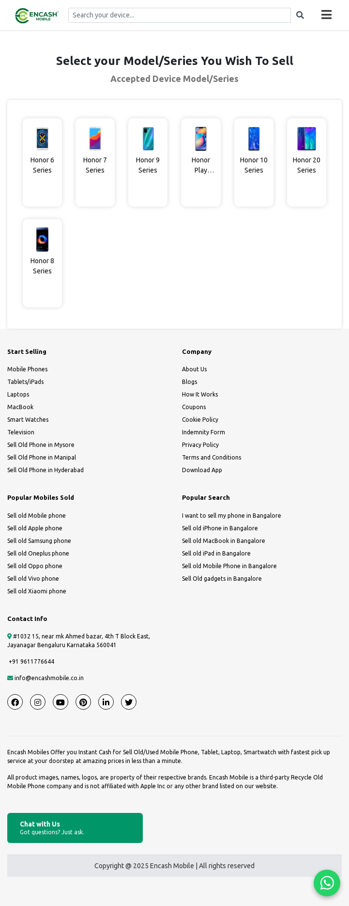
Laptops (18, 394)
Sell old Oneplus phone (38, 553)
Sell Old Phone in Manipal (41, 457)
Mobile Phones (27, 369)
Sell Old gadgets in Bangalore (222, 578)
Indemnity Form (203, 432)
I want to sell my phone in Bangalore (231, 515)
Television (20, 432)
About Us (194, 369)
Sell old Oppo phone (34, 566)
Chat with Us (75, 828)
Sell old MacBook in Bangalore (223, 541)
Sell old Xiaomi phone (36, 591)
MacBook (20, 407)
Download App (202, 470)
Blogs (189, 382)
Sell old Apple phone (34, 528)
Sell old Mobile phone (36, 515)
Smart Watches (27, 419)
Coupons (194, 407)
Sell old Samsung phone (39, 541)
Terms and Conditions (211, 457)
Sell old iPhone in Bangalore (220, 528)
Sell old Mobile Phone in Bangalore (229, 566)
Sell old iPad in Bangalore (216, 553)
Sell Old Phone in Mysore (41, 445)
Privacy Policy (200, 445)
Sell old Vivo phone (33, 578)
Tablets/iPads (25, 382)
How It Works (200, 394)
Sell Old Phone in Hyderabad (45, 470)
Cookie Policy (200, 419)
